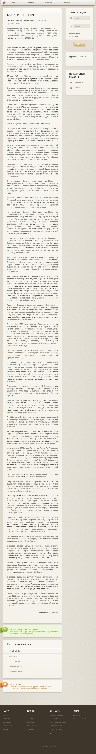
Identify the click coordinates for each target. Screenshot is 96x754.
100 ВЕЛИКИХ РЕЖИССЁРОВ (34, 20)
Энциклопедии (14, 20)
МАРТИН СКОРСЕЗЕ (24, 14)
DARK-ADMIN (15, 24)
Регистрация (73, 37)
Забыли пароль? (75, 33)
